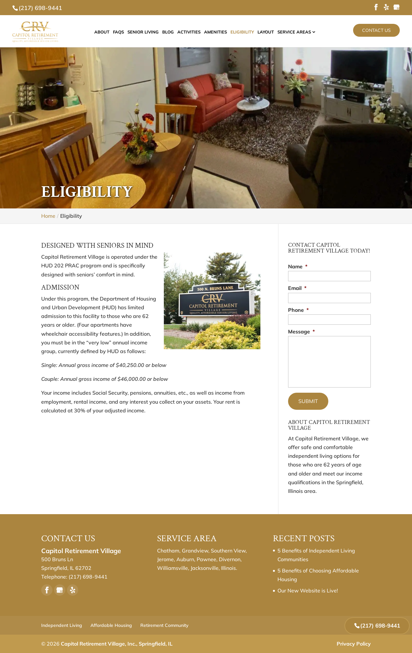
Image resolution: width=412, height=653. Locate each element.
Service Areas (300, 32)
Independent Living (61, 625)
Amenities (221, 32)
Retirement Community (164, 625)
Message (301, 331)
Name (297, 266)
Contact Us (376, 30)
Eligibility (248, 32)
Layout (271, 32)
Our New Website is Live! (307, 590)
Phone (298, 310)
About (107, 32)
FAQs (124, 32)
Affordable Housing (111, 625)
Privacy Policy (354, 643)
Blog (174, 32)
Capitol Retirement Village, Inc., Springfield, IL (117, 643)
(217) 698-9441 (40, 8)
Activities (194, 32)
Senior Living (148, 32)
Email (297, 288)
